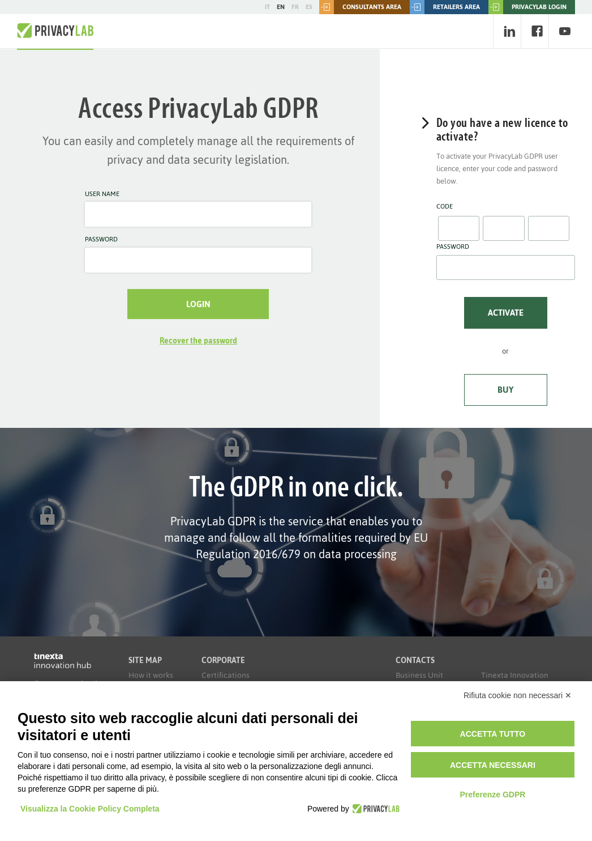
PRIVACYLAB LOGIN (527, 7)
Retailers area (445, 7)
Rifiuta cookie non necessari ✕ (518, 695)
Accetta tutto (493, 733)
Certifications (225, 675)
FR (295, 7)
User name (102, 194)
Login (198, 304)
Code (444, 207)
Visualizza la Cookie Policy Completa (90, 808)
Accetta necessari (492, 765)
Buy (505, 389)
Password (101, 240)
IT (267, 7)
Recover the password (198, 341)
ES (309, 7)
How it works (150, 675)
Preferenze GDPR (492, 794)
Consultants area (360, 7)
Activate (506, 312)
